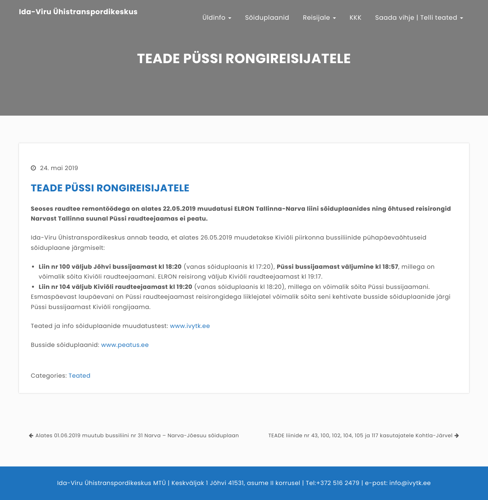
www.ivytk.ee (190, 326)
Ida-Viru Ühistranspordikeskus (78, 12)
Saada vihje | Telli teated (419, 17)
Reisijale (319, 17)
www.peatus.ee (125, 345)
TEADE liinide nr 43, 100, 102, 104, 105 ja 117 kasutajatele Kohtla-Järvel (360, 435)
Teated (79, 376)
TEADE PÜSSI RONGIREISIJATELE (110, 188)
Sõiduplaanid (267, 17)
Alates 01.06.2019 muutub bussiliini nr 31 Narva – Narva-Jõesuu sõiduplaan (137, 435)
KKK (356, 17)
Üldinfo (217, 17)
